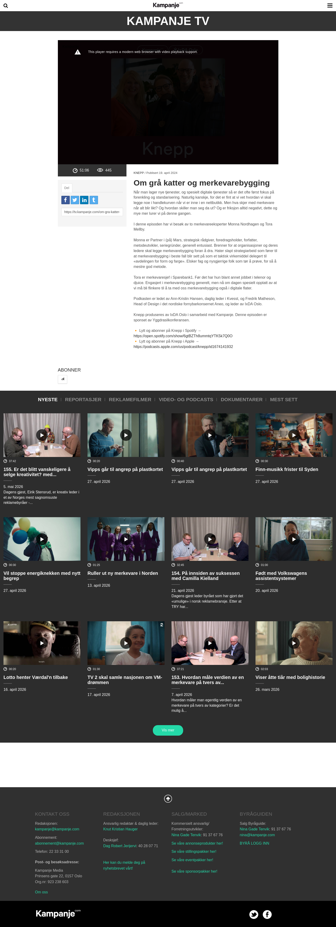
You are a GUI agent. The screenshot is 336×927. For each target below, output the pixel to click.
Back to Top (168, 799)
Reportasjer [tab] (83, 399)
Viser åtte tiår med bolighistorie (290, 677)
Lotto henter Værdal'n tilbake (36, 677)
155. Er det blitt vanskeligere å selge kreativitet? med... (37, 472)
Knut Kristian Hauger (120, 829)
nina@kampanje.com (257, 835)
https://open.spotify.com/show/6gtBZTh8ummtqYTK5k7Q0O (182, 336)
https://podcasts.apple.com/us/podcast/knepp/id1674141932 (183, 347)
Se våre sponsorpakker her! (194, 871)
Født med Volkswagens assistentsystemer (281, 576)
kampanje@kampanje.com (57, 829)
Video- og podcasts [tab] (186, 399)
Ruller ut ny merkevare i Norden (123, 573)
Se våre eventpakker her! (192, 860)
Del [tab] (66, 188)
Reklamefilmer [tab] (130, 399)
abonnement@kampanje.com (59, 843)
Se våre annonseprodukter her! (197, 843)
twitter (253, 914)
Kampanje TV (168, 21)
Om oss (41, 892)
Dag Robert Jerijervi (119, 846)
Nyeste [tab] (48, 399)
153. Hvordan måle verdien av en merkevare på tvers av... (208, 680)
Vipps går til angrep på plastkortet (125, 469)
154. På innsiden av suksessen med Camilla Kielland (206, 576)
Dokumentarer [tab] (241, 399)
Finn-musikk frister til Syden (287, 469)
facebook (267, 914)
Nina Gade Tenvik (186, 835)
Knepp (138, 173)
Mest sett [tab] (284, 399)
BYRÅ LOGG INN (254, 843)
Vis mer (168, 730)
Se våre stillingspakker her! (194, 851)
